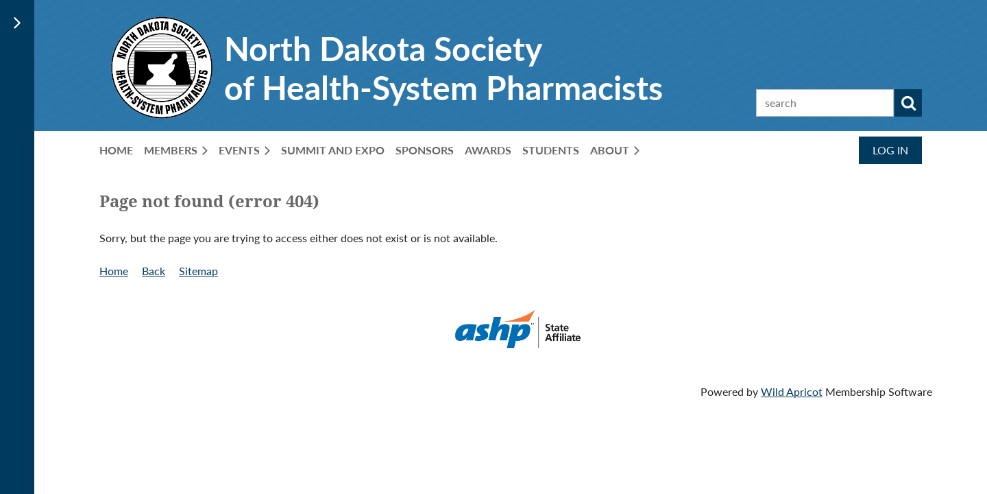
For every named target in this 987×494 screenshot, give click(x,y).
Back (153, 270)
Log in (890, 149)
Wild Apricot (791, 391)
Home (113, 270)
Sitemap (198, 270)
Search (908, 103)
